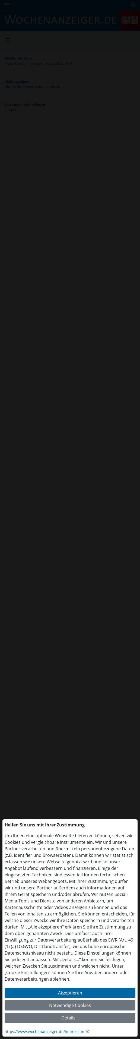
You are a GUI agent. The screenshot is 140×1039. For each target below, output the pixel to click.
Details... (70, 1018)
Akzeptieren (70, 993)
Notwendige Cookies (70, 1005)
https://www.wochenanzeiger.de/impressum (45, 1031)
